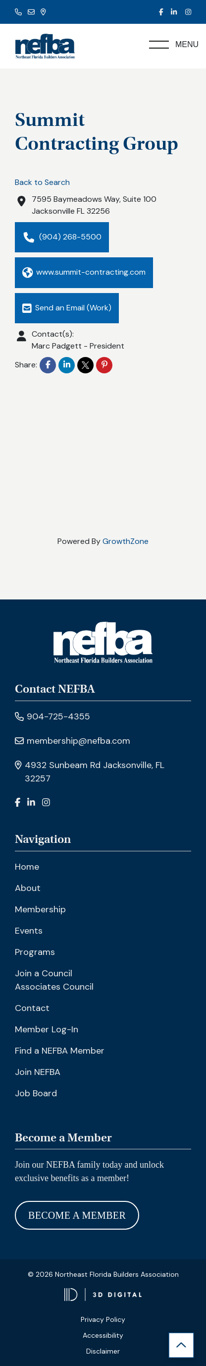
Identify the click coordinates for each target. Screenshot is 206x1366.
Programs (35, 952)
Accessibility (103, 1335)
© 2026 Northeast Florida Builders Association (103, 1274)
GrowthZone (126, 541)
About (28, 888)
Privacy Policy (103, 1319)
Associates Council (54, 987)
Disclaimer (103, 1351)
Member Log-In (46, 1029)
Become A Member (77, 1215)
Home (27, 867)
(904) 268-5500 (62, 237)
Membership (40, 909)
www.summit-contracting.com (84, 272)
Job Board (36, 1093)
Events (29, 931)
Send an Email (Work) (66, 307)
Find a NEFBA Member (59, 1051)
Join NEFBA (37, 1072)
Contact (32, 1008)
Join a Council (43, 973)
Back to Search (42, 182)
